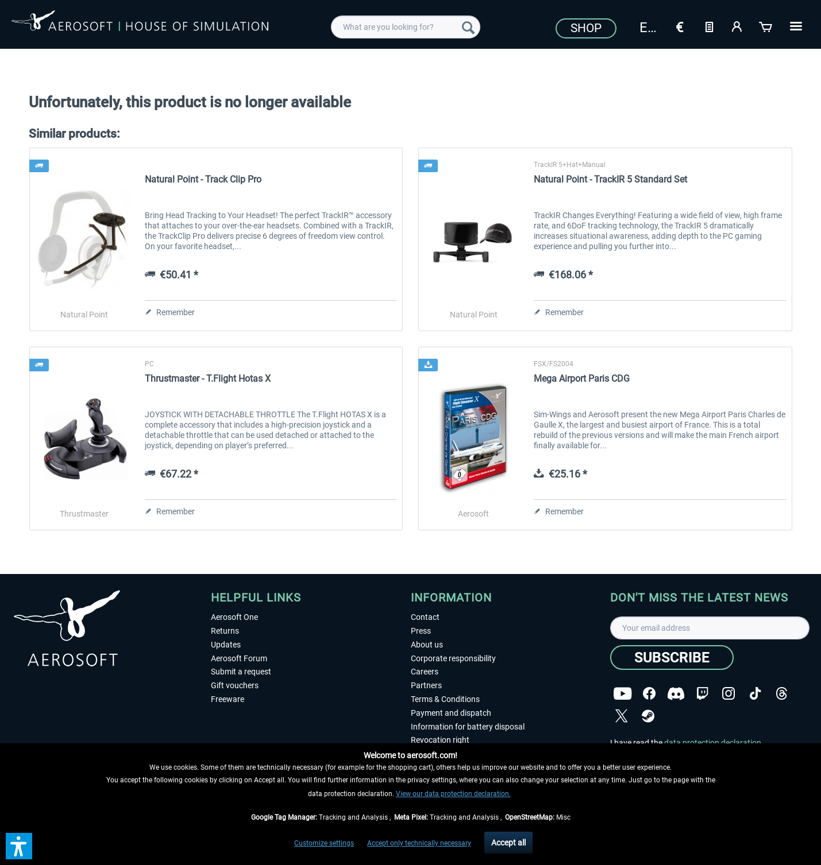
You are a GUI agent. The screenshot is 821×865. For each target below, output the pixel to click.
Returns (225, 630)
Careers (424, 671)
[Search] (468, 26)
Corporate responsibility (453, 658)
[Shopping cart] (766, 25)
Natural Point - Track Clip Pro (203, 179)
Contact (425, 617)
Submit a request (241, 671)
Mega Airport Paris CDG (582, 378)
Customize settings (324, 843)
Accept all (508, 842)
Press (421, 630)
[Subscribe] (672, 657)
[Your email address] (710, 627)
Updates (226, 644)
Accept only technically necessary (419, 843)
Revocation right (440, 739)
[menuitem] (405, 26)
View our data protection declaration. (453, 794)
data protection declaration (712, 742)
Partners (426, 685)
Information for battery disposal (468, 726)
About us (427, 644)
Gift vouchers (235, 685)
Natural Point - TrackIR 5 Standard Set (610, 179)
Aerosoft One (234, 617)
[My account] (737, 25)
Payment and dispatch (451, 712)
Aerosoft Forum (239, 658)
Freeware (227, 699)
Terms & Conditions (445, 699)
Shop (586, 28)
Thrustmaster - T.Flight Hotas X (208, 378)
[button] (19, 846)
